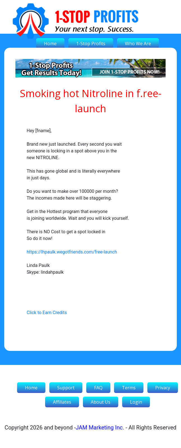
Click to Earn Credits (47, 312)
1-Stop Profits (90, 43)
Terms (129, 388)
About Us (100, 402)
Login (136, 402)
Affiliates (62, 402)
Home (50, 43)
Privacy (162, 388)
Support (66, 388)
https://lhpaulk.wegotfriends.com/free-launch (72, 252)
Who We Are (138, 43)
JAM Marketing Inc (99, 427)
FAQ (98, 388)
